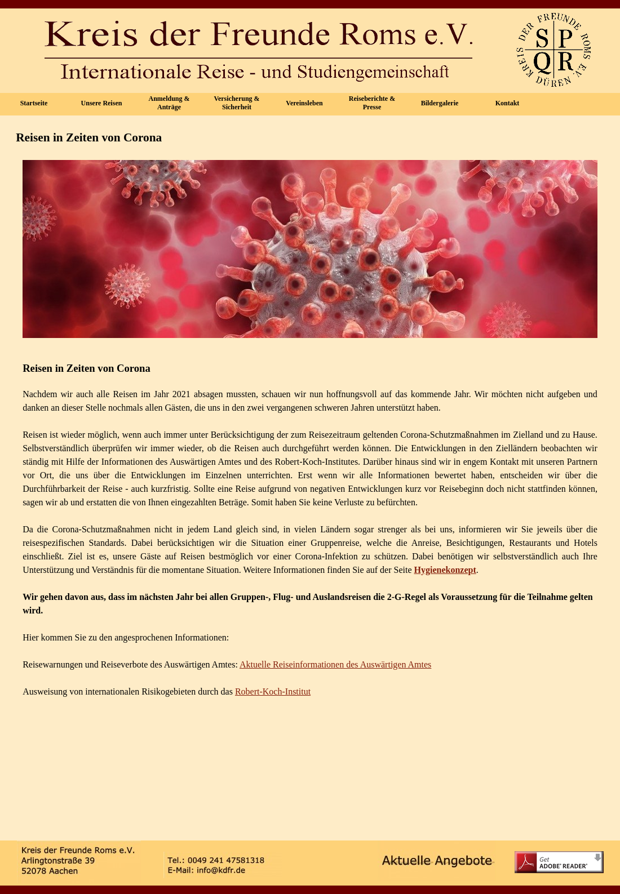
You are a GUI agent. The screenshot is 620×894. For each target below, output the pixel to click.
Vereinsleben (304, 103)
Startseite (34, 103)
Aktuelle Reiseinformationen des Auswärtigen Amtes (335, 664)
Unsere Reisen (101, 103)
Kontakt (507, 103)
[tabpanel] (310, 589)
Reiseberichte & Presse (372, 103)
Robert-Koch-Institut (273, 691)
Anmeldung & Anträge (168, 103)
